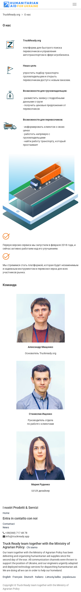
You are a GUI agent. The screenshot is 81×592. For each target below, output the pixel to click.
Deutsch (28, 576)
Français (17, 576)
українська (69, 576)
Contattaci (9, 523)
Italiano (39, 576)
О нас (27, 14)
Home (6, 513)
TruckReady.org (11, 14)
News (6, 527)
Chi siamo (32, 547)
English (7, 576)
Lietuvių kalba (53, 576)
